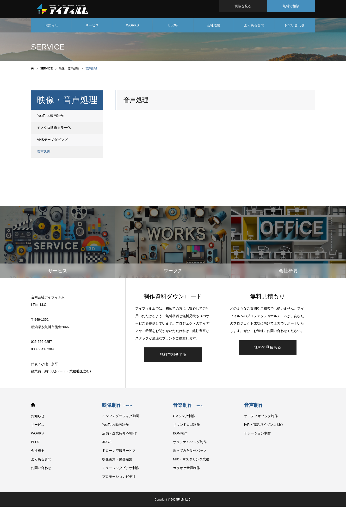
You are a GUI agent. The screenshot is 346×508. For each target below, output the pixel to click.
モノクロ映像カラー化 (54, 129)
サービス (92, 26)
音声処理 (43, 153)
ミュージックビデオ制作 (120, 469)
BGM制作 (180, 434)
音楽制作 (188, 406)
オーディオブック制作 (261, 417)
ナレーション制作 (257, 434)
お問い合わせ (294, 26)
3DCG (106, 443)
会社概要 (213, 26)
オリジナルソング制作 (190, 443)
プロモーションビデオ (119, 478)
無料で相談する (173, 356)
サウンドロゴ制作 (186, 426)
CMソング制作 (184, 417)
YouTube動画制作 (50, 117)
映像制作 (117, 406)
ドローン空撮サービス (119, 452)
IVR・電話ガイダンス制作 (263, 426)
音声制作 (253, 406)
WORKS (132, 26)
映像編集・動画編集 (117, 460)
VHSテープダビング (52, 141)
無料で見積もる (267, 348)
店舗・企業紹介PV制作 (119, 434)
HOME (33, 406)
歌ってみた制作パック (190, 452)
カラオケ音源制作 (186, 469)
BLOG (173, 26)
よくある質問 (254, 26)
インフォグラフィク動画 (120, 417)
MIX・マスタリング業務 (191, 460)
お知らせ (51, 26)
